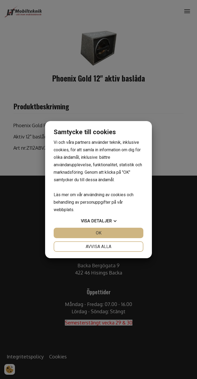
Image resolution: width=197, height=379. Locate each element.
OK (98, 232)
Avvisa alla (98, 246)
